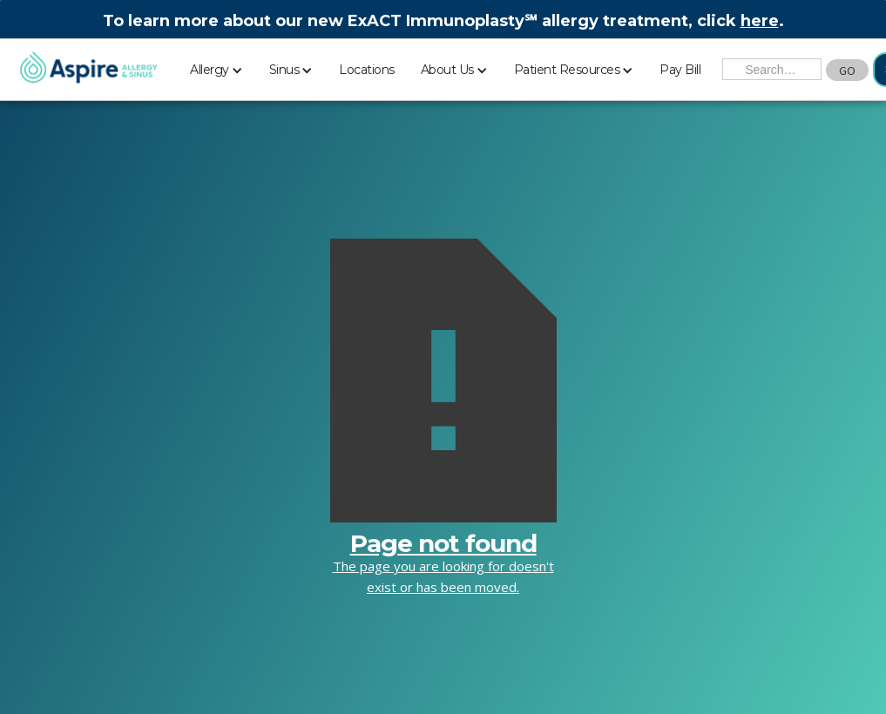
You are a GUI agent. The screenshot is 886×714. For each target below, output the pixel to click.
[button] (216, 67)
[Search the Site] (772, 69)
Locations (367, 69)
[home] (88, 68)
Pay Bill (679, 69)
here (760, 20)
